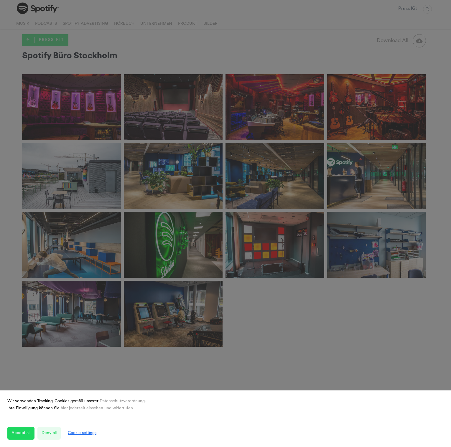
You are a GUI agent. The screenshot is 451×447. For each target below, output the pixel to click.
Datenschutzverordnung (122, 401)
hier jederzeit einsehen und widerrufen (97, 408)
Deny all (49, 433)
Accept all (20, 433)
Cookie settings (82, 433)
